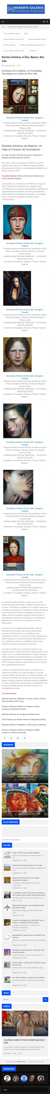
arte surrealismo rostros (12, 33)
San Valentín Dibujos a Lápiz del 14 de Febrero (28, 977)
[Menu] (3, 22)
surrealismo (33, 51)
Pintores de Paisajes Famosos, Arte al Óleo (23, 27)
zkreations (21, 1061)
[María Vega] (24, 1078)
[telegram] (24, 738)
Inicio (5, 1090)
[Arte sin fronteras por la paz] (7, 1078)
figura (26, 33)
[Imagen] (25, 1023)
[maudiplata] (41, 1078)
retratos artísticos (9, 45)
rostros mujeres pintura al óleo (14, 51)
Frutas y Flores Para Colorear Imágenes (26, 853)
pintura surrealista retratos (37, 39)
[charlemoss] (32, 1078)
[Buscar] (47, 22)
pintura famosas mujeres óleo (14, 39)
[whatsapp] (18, 738)
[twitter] (11, 738)
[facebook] (5, 738)
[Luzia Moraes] (15, 1078)
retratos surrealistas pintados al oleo (32, 45)
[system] (44, 22)
